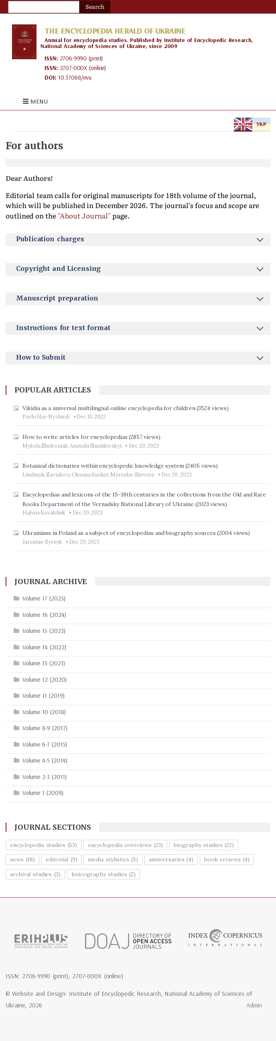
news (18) (22, 859)
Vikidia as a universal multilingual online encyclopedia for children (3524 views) (125, 408)
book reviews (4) (227, 859)
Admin (254, 1005)
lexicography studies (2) (103, 874)
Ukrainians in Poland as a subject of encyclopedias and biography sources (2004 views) (136, 533)
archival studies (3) (35, 874)
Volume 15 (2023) (43, 631)
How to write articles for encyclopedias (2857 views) (91, 436)
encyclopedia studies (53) (43, 845)
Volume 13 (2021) (43, 663)
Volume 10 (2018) (44, 712)
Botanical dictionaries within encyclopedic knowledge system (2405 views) (120, 465)
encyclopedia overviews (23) (125, 845)
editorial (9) (61, 859)
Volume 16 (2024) (44, 615)
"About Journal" (84, 216)
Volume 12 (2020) (44, 679)
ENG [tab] (243, 124)
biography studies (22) (204, 845)
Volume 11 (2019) (43, 695)
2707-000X (73, 68)
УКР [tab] (261, 124)
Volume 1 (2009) (42, 793)
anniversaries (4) (171, 859)
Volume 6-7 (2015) (44, 744)
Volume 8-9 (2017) (44, 728)
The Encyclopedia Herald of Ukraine (115, 31)
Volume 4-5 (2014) (44, 760)
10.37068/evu (74, 77)
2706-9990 (73, 58)
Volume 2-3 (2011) (44, 777)
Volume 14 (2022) (44, 647)
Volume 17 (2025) (43, 598)
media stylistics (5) (113, 859)
